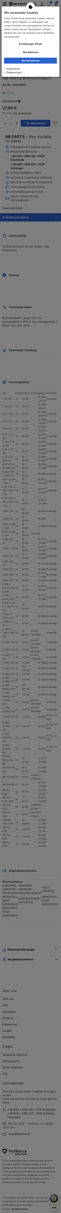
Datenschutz (14, 72)
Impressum (13, 68)
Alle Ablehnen (30, 52)
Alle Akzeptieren (30, 60)
